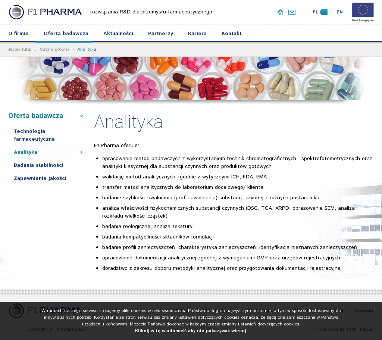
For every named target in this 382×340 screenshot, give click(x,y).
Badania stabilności (38, 165)
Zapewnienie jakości (40, 178)
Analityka (25, 152)
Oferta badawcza (66, 33)
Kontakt (232, 33)
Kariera (197, 33)
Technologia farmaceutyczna (34, 135)
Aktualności (118, 33)
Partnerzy (160, 33)
